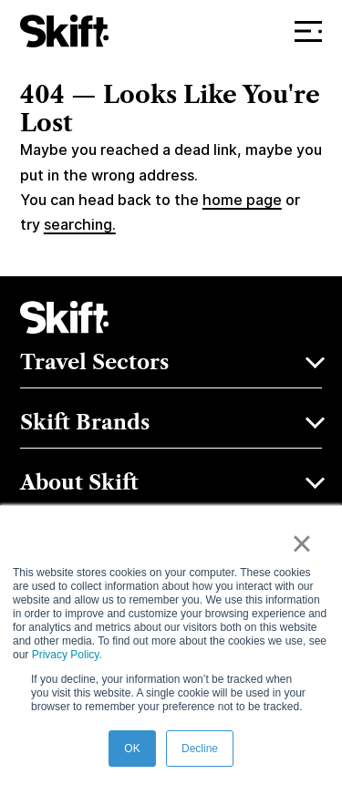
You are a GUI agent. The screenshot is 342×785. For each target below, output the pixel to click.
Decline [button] (199, 748)
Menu (312, 31)
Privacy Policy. (67, 654)
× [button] (301, 543)
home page (242, 200)
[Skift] (64, 31)
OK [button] (132, 748)
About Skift (79, 482)
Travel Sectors (94, 362)
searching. (80, 224)
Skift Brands (85, 422)
